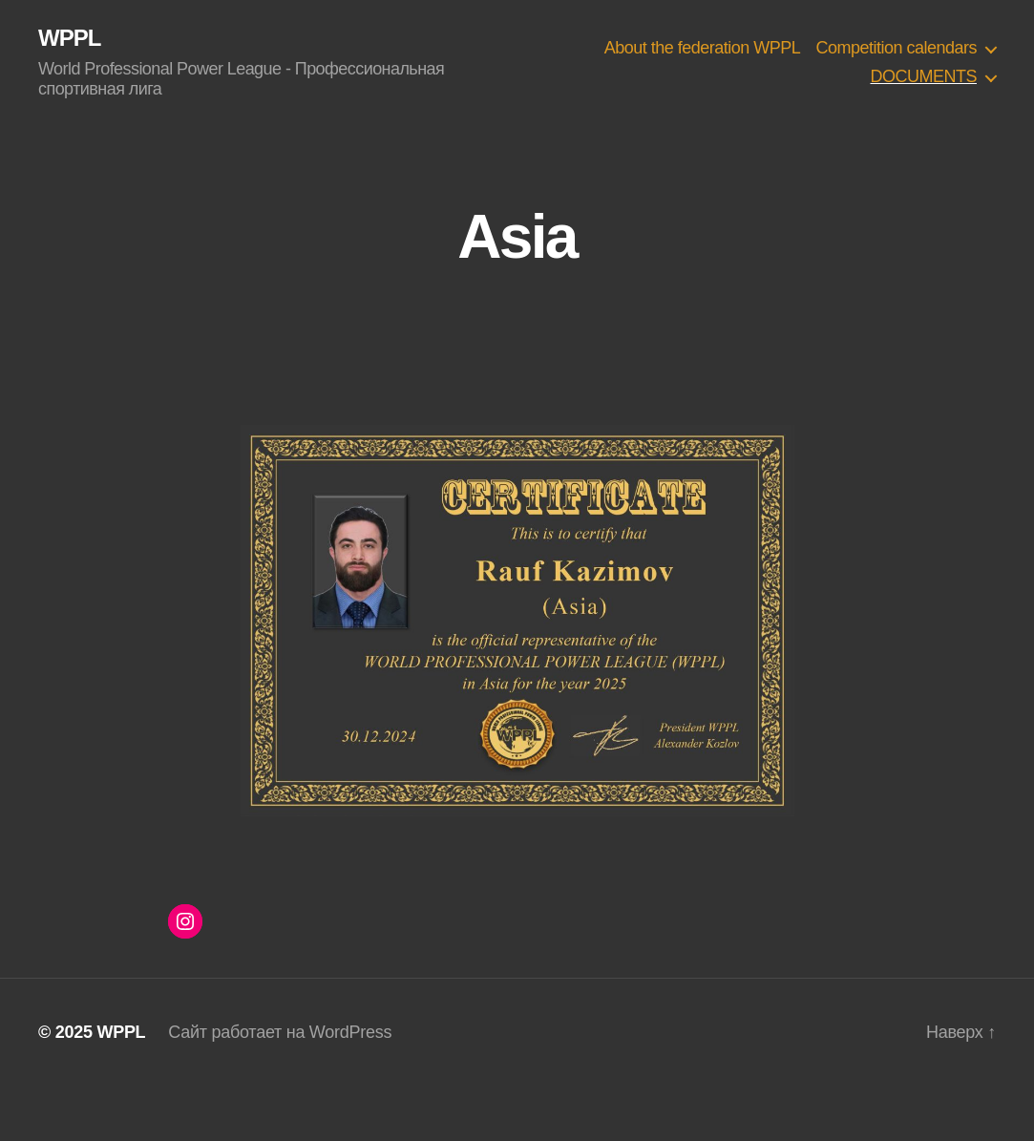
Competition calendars (896, 47)
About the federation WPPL (702, 47)
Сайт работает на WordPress (279, 1032)
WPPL (69, 38)
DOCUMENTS (923, 76)
